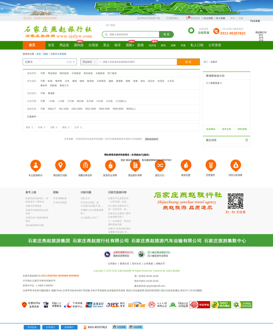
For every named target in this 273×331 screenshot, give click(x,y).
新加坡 (90, 81)
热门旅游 (112, 73)
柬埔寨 (119, 81)
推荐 (29, 127)
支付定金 (32, 327)
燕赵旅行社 (261, 33)
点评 (78, 127)
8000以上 (131, 108)
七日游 (109, 101)
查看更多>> (216, 83)
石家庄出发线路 (58, 54)
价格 (41, 127)
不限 (42, 73)
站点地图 (208, 18)
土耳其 (170, 81)
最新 (66, 127)
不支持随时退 (60, 198)
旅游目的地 (193, 17)
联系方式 (124, 263)
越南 (111, 81)
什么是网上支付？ (90, 217)
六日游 (99, 101)
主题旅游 (100, 73)
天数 (53, 127)
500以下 (52, 108)
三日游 (70, 101)
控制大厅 (160, 263)
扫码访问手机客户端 (148, 18)
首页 (32, 45)
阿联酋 (53, 85)
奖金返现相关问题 (35, 225)
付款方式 (85, 198)
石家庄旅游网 (173, 270)
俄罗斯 (58, 81)
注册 (240, 18)
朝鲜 (128, 81)
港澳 (135, 81)
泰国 (74, 81)
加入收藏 (220, 18)
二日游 (60, 101)
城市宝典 (226, 129)
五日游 (89, 101)
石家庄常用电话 (34, 206)
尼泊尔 (151, 81)
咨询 (261, 37)
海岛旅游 (88, 73)
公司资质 (148, 263)
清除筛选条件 (151, 139)
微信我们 (172, 18)
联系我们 (69, 327)
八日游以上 (121, 101)
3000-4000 (104, 108)
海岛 (142, 81)
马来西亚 (101, 81)
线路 (46, 54)
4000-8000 (118, 108)
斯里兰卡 (64, 85)
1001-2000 (76, 108)
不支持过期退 (60, 202)
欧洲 (50, 81)
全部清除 (246, 140)
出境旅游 (76, 73)
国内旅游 (64, 73)
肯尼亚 (161, 81)
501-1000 (64, 108)
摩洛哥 (43, 85)
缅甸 (82, 81)
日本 (67, 81)
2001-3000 (90, 108)
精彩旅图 (242, 129)
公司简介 (112, 263)
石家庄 (213, 62)
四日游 (80, 101)
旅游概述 (210, 129)
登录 (232, 18)
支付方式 (136, 263)
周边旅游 (52, 73)
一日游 (51, 101)
